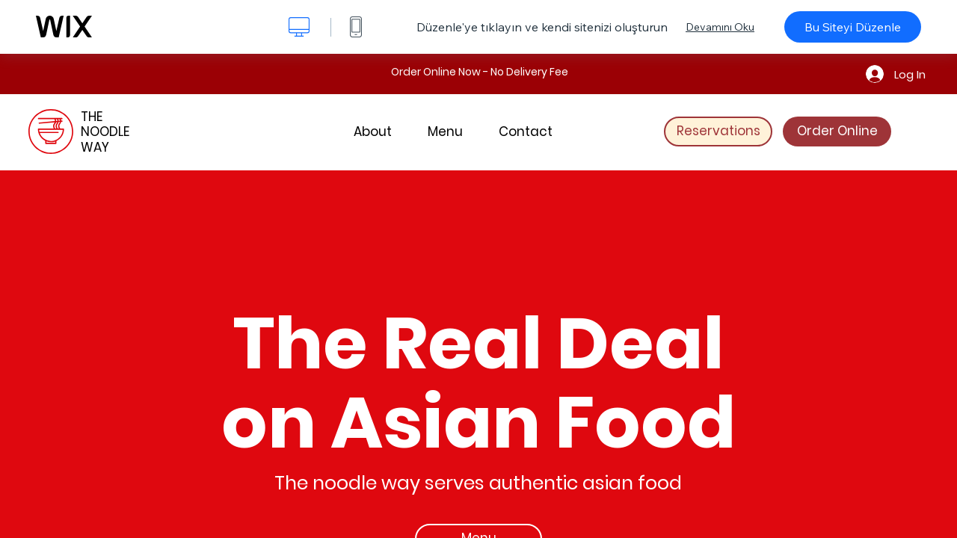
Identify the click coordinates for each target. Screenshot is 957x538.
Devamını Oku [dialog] (720, 27)
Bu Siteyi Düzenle (852, 26)
